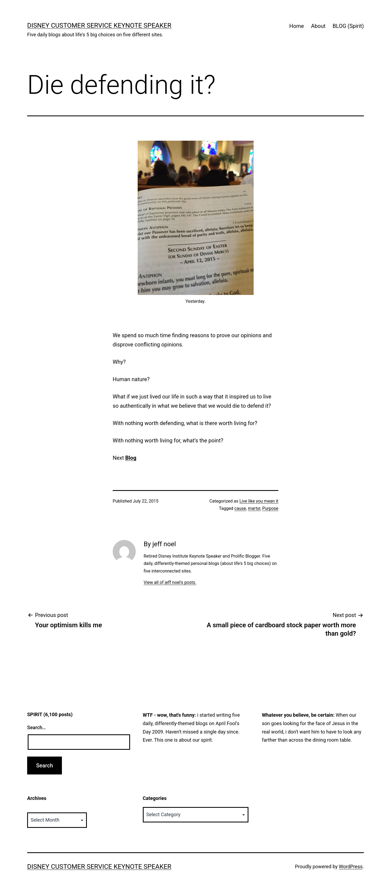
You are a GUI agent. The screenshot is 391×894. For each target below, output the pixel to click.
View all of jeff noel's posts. (170, 582)
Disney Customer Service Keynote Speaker (99, 25)
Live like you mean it (258, 501)
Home (296, 26)
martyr (254, 508)
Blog (130, 458)
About (318, 26)
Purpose (270, 508)
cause (240, 508)
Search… (36, 727)
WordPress (350, 866)
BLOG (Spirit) (348, 26)
